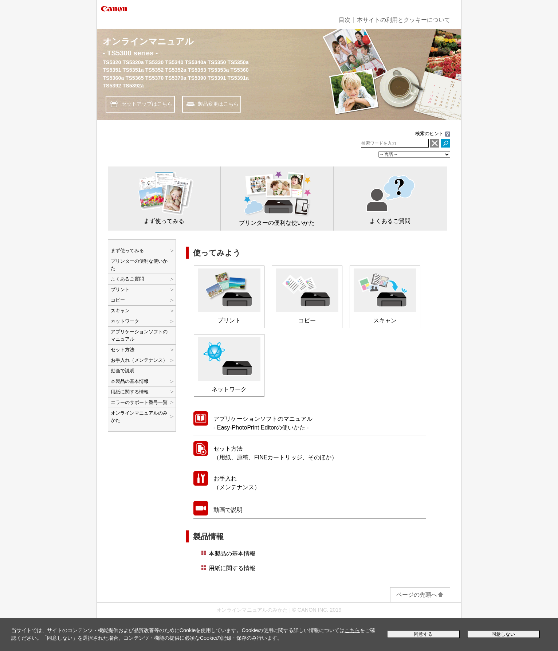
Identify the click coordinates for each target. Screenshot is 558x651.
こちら (352, 630)
